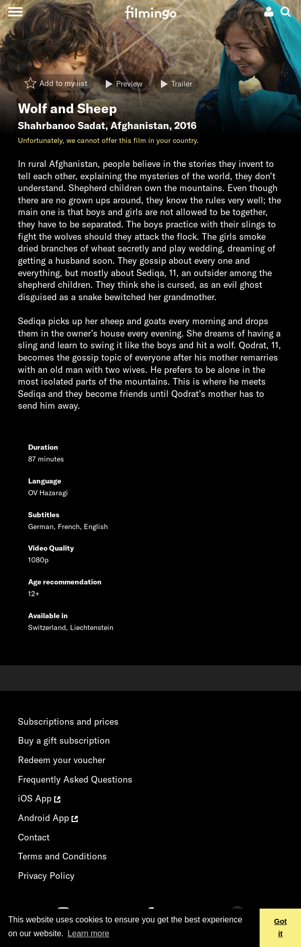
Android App (48, 818)
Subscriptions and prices (68, 721)
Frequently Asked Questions (75, 779)
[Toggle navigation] (15, 11)
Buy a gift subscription (64, 740)
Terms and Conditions (62, 856)
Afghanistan (139, 125)
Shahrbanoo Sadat (61, 125)
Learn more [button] (88, 933)
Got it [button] (280, 927)
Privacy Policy (46, 875)
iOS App (39, 798)
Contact (34, 837)
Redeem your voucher (61, 760)
